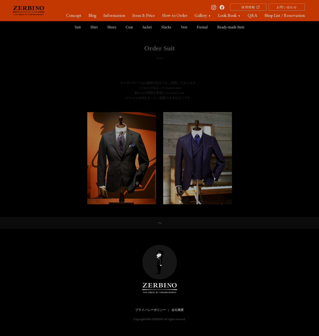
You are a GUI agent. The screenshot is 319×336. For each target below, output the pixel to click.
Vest (184, 27)
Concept (73, 15)
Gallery (202, 15)
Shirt (94, 27)
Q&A (252, 15)
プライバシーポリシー (150, 310)
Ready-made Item (230, 27)
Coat (129, 27)
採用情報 (248, 7)
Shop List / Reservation (284, 15)
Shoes (111, 27)
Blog (92, 15)
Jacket (147, 27)
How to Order (174, 15)
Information (114, 15)
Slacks (166, 27)
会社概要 (177, 310)
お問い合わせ (287, 7)
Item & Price (143, 15)
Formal (202, 27)
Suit (78, 27)
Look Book (229, 15)
